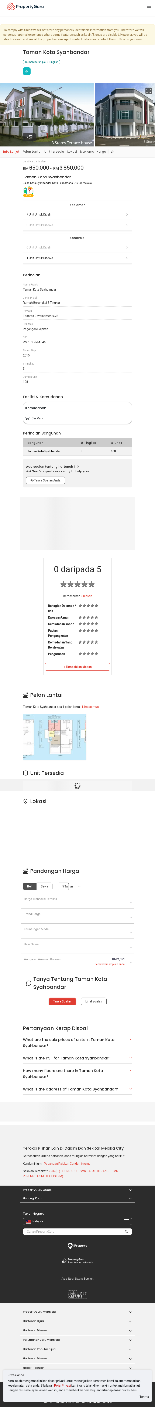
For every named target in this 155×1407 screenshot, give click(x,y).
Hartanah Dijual (34, 1321)
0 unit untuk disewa (77, 225)
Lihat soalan (93, 1001)
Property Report (77, 1294)
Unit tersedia (54, 151)
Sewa (44, 886)
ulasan (86, 596)
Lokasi (72, 151)
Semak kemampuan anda (110, 964)
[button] (128, 1190)
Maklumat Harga (93, 151)
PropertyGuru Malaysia (39, 1312)
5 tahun (65, 886)
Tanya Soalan (62, 1001)
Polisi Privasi (62, 1385)
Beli (29, 886)
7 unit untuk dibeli (77, 214)
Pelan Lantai (32, 151)
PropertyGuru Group (37, 1190)
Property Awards (77, 1260)
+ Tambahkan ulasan (77, 667)
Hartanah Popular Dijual (39, 1349)
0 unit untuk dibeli (77, 247)
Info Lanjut (11, 151)
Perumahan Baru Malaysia (41, 1340)
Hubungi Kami (32, 1198)
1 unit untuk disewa (77, 258)
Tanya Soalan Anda (46, 480)
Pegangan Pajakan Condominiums (67, 1163)
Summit (77, 1278)
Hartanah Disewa (35, 1330)
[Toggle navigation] (149, 7)
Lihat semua (90, 706)
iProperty (77, 1246)
